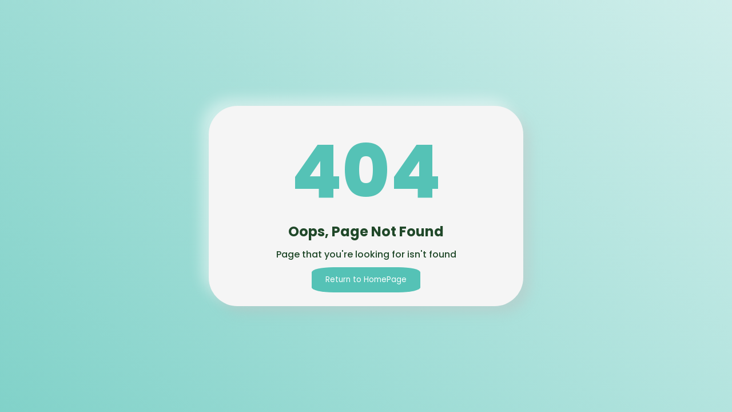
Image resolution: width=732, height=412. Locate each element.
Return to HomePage (366, 279)
